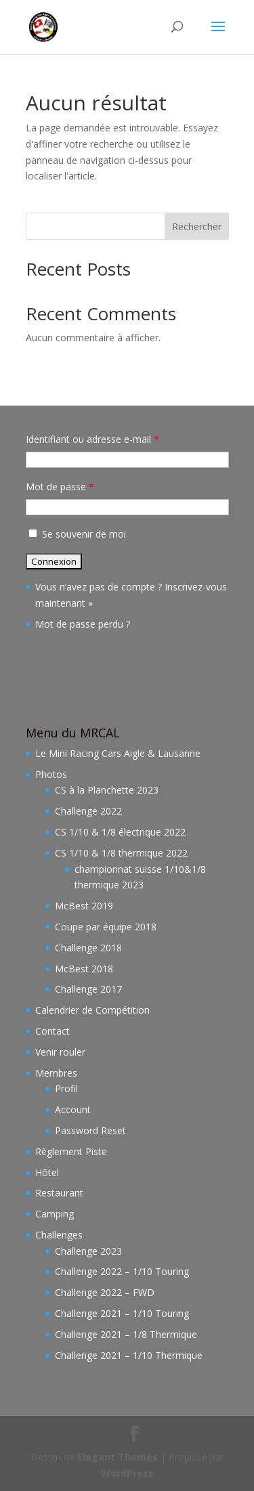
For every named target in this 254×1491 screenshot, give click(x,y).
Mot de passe (60, 486)
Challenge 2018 (88, 947)
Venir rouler (60, 1051)
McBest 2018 (84, 968)
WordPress (127, 1473)
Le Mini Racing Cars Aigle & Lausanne (117, 753)
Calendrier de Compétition (92, 1009)
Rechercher (196, 226)
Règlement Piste (71, 1151)
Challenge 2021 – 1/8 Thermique (126, 1334)
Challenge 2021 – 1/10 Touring (122, 1313)
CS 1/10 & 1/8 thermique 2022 (121, 852)
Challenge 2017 (88, 988)
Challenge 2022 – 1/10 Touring (122, 1271)
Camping (54, 1213)
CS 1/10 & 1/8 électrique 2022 (120, 831)
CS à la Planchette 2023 (106, 789)
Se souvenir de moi (76, 533)
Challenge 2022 (88, 810)
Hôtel (47, 1172)
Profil (66, 1088)
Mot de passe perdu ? (82, 624)
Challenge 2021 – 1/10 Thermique (129, 1355)
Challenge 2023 (88, 1251)
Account (73, 1109)
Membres (56, 1072)
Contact (52, 1030)
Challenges (59, 1234)
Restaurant (59, 1192)
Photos (51, 774)
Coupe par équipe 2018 (105, 926)
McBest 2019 (84, 905)
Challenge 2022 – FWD (104, 1292)
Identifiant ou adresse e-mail (92, 439)
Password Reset (90, 1130)
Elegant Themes (117, 1456)
